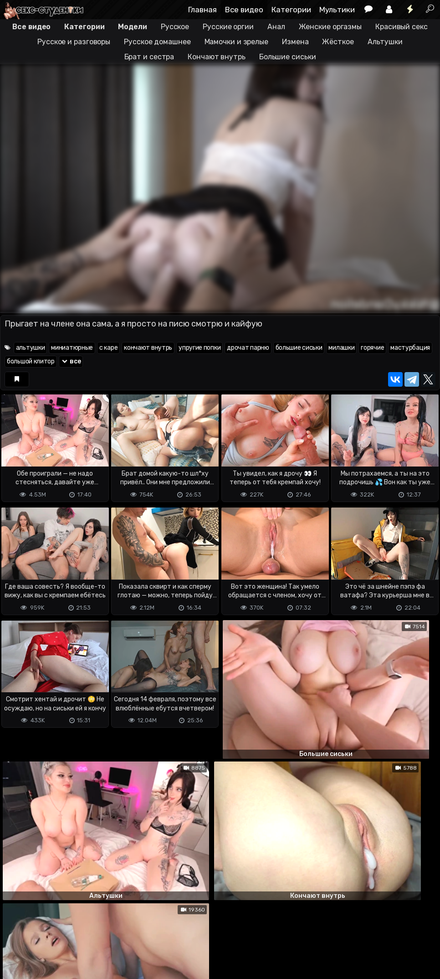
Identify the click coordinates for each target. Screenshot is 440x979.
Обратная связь (95, 935)
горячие (372, 348)
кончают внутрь (148, 348)
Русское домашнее (157, 41)
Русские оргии (228, 26)
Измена (295, 41)
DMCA (14, 935)
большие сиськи (299, 348)
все (71, 361)
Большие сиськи (287, 56)
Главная (202, 9)
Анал (276, 26)
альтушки (30, 348)
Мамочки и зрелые (236, 41)
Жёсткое (337, 41)
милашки (341, 348)
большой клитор (31, 361)
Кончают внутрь (217, 56)
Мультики (337, 9)
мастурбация (410, 348)
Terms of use (47, 935)
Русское (175, 26)
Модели (132, 26)
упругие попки (199, 348)
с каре (108, 348)
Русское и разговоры (73, 41)
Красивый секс (401, 26)
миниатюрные (72, 348)
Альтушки (385, 41)
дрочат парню (248, 348)
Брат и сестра (149, 56)
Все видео (244, 9)
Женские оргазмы (330, 26)
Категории (291, 9)
